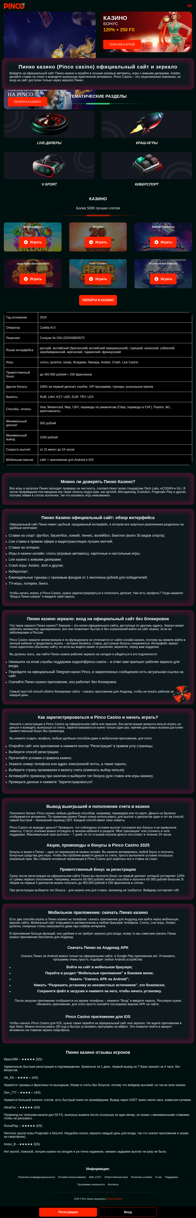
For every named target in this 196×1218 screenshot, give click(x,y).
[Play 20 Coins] (98, 236)
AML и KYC (95, 1177)
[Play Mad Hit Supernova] (163, 236)
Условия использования (72, 1177)
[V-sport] (49, 169)
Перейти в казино (27, 101)
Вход (128, 1212)
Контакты (113, 1184)
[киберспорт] (146, 169)
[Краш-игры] (146, 128)
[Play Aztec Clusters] (98, 273)
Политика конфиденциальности (36, 1177)
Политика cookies (141, 1177)
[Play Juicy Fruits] (32, 273)
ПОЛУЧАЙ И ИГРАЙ (122, 44)
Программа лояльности (91, 1184)
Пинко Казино (114, 1198)
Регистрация (68, 1212)
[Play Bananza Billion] (32, 236)
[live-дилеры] (49, 128)
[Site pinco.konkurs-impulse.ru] (14, 6)
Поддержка (171, 1177)
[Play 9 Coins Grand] (163, 273)
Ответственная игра (116, 1177)
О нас (158, 1177)
